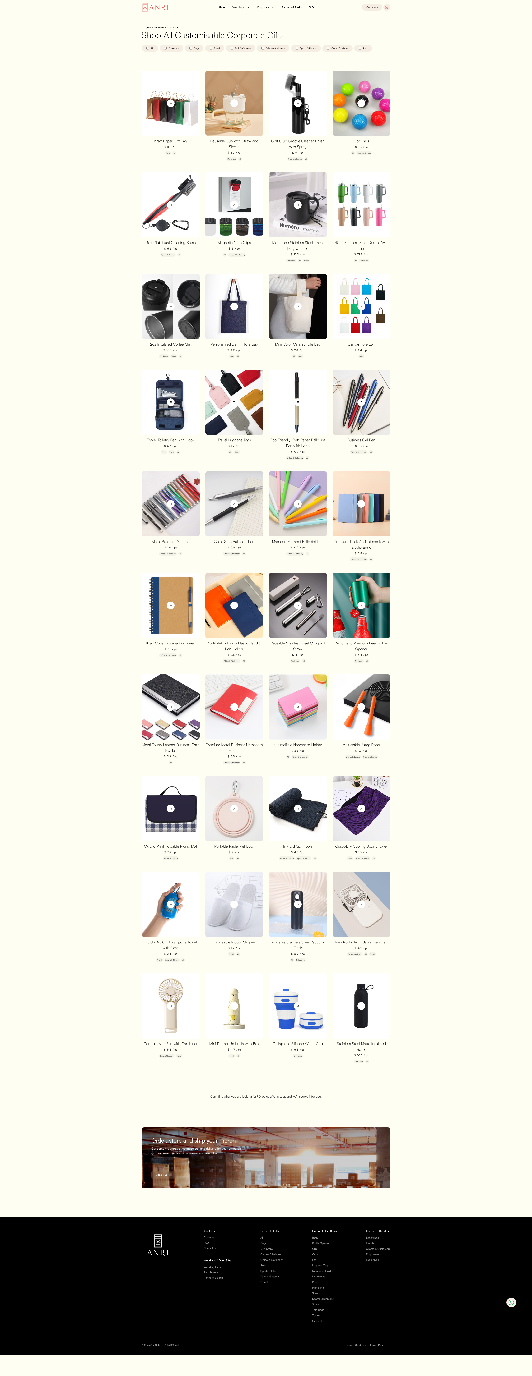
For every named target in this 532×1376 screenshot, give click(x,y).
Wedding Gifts (212, 1266)
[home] (156, 7)
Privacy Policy (377, 1344)
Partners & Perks (292, 7)
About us (209, 1237)
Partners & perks (213, 1277)
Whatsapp (279, 1096)
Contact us (372, 7)
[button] (241, 7)
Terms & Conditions (356, 1344)
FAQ (311, 7)
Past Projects (211, 1272)
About (222, 7)
